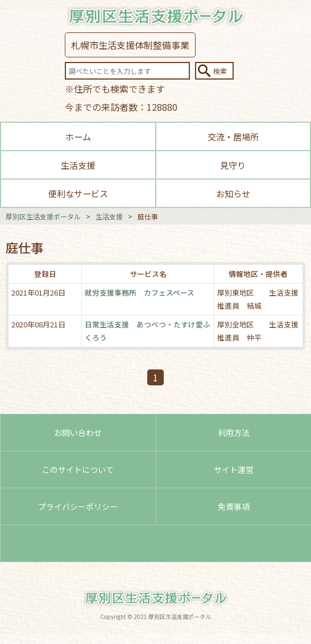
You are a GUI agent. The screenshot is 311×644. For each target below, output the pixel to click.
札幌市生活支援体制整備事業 (130, 45)
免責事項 (234, 506)
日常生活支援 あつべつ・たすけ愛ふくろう (147, 330)
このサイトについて (78, 469)
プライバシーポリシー (78, 506)
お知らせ (233, 193)
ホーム (78, 136)
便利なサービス (78, 193)
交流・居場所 (233, 136)
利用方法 (234, 432)
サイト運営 (234, 469)
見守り (233, 165)
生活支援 (78, 165)
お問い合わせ (78, 432)
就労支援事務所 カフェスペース (139, 292)
